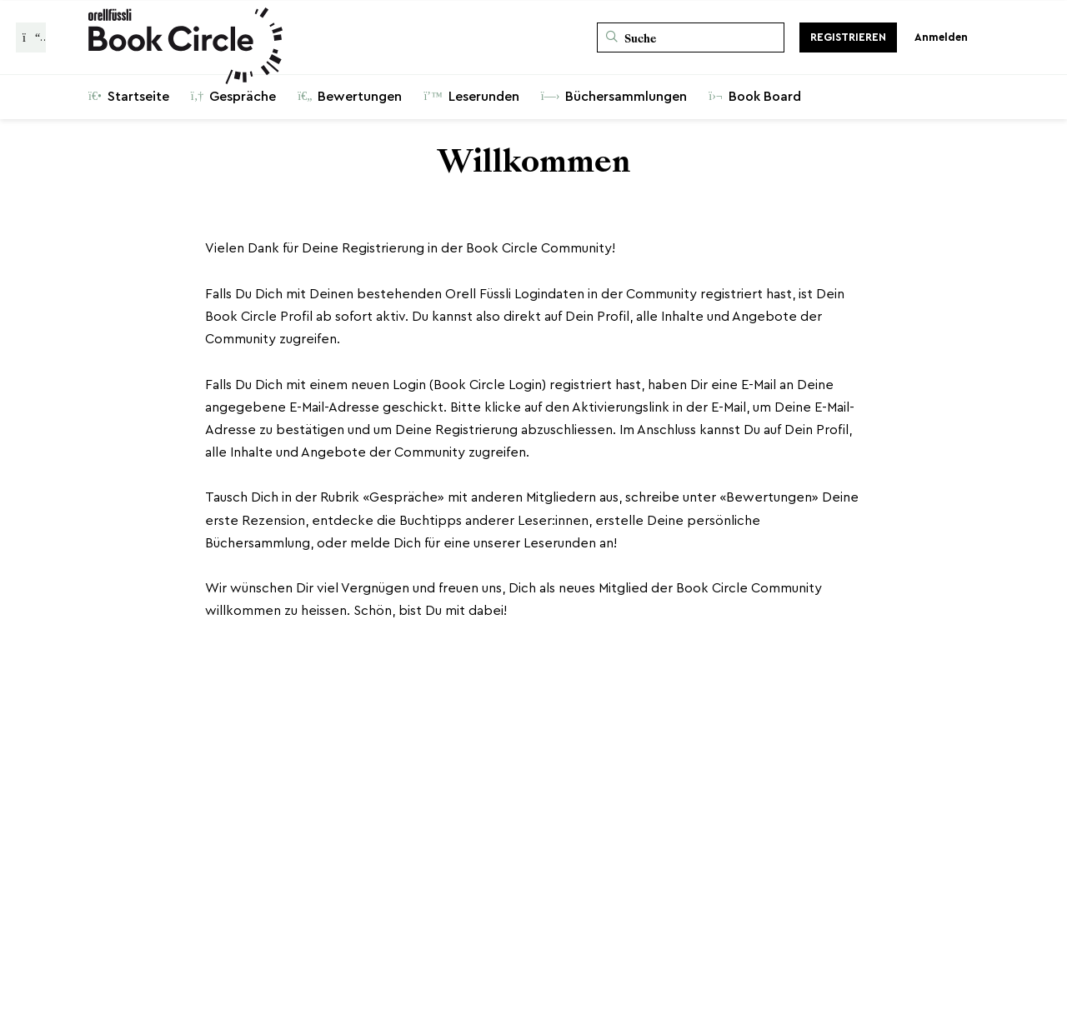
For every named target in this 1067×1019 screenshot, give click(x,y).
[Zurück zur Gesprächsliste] (31, 37)
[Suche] (690, 37)
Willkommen (534, 161)
